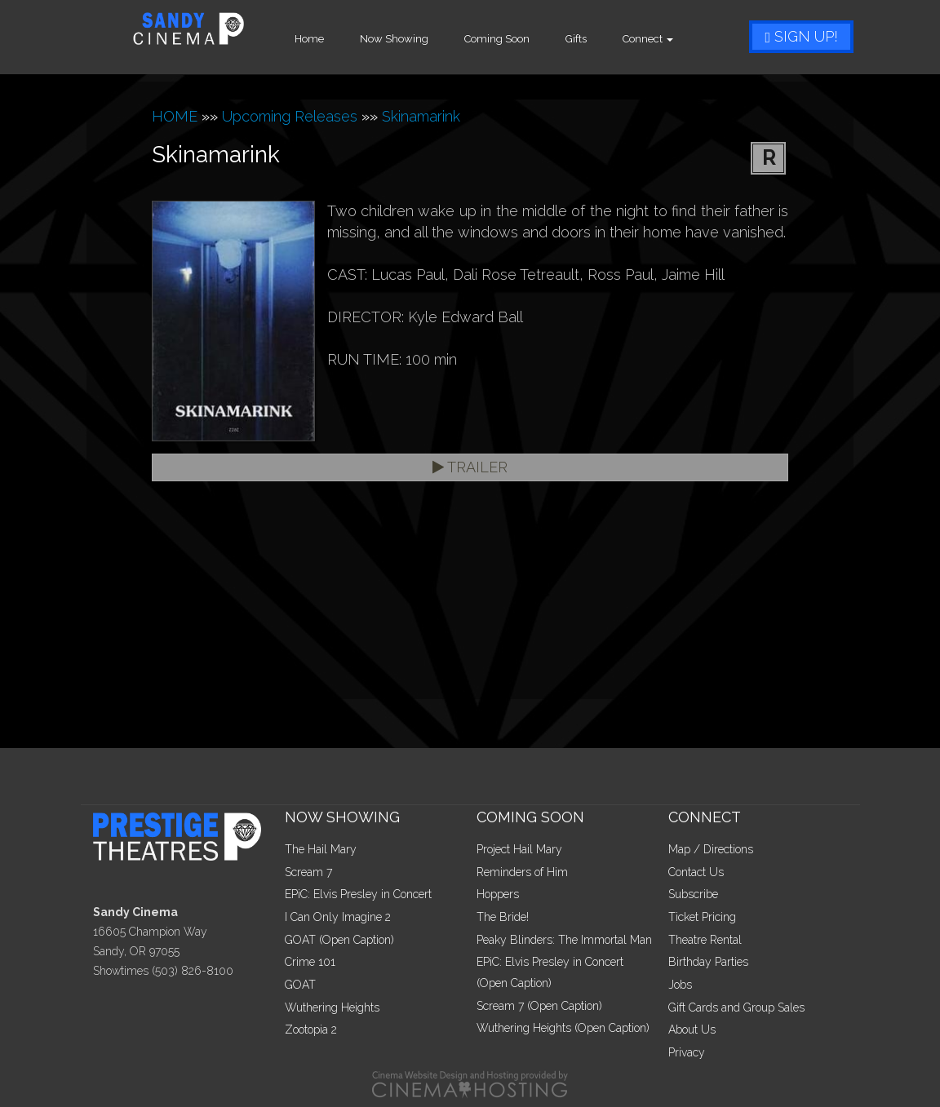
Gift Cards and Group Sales (736, 1007)
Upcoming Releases (289, 116)
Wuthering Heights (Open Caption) (563, 1027)
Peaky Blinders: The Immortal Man (564, 939)
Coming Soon (513, 39)
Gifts (592, 39)
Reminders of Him (522, 872)
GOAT (300, 984)
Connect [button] (664, 39)
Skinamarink (421, 116)
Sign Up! (801, 36)
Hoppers (498, 894)
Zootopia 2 (311, 1029)
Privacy (686, 1052)
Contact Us (696, 872)
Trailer (470, 467)
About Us (692, 1029)
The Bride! (503, 916)
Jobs (680, 984)
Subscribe (693, 894)
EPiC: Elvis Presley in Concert (358, 894)
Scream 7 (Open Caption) (539, 1005)
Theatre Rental (705, 939)
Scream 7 (308, 872)
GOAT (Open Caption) (339, 939)
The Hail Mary (321, 849)
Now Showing (410, 39)
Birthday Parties (708, 961)
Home (325, 39)
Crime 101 (310, 961)
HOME (174, 116)
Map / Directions (710, 849)
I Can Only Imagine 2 (338, 916)
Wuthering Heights (332, 1007)
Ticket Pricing (702, 916)
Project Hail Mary (519, 849)
